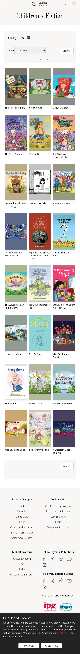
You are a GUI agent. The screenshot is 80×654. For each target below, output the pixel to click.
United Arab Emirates (22, 574)
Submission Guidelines (58, 511)
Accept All (51, 646)
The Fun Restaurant (15, 107)
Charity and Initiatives (22, 527)
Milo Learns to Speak (15, 449)
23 (46, 59)
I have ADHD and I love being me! (14, 254)
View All (66, 50)
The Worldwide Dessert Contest (61, 155)
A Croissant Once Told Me (61, 451)
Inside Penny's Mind (39, 449)
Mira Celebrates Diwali (61, 356)
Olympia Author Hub (58, 527)
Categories (16, 38)
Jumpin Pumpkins (61, 203)
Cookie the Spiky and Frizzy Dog (15, 205)
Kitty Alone (10, 403)
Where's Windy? (36, 403)
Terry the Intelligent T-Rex (40, 306)
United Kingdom (22, 558)
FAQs (58, 522)
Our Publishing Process (58, 506)
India (22, 569)
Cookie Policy (64, 633)
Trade (22, 522)
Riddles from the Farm (61, 254)
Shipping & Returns (21, 538)
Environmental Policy (22, 532)
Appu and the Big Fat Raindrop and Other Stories (39, 255)
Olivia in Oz (34, 154)
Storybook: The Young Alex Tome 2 (64, 306)
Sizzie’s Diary (35, 354)
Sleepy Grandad (60, 107)
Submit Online (58, 516)
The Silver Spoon (13, 154)
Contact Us (22, 516)
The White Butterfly (62, 403)
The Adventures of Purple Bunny (14, 306)
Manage (29, 646)
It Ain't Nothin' (36, 107)
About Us (22, 511)
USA (22, 564)
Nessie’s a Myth (13, 354)
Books (22, 506)
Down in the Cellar (38, 203)
